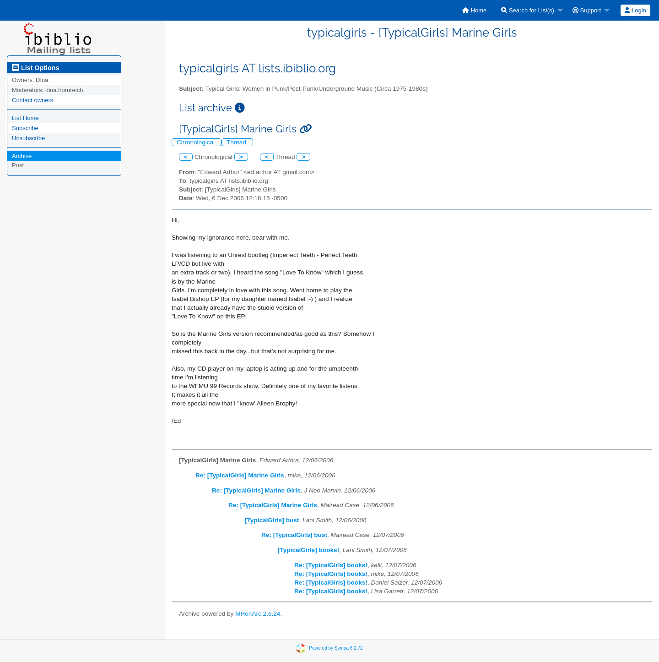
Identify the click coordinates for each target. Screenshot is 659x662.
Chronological (196, 142)
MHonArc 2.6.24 (257, 613)
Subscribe (25, 128)
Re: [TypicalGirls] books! (330, 565)
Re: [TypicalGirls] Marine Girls (239, 475)
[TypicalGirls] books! (308, 550)
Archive (22, 156)
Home (474, 10)
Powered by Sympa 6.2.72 (335, 648)
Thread (237, 142)
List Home (25, 118)
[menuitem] (474, 10)
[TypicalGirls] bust (272, 520)
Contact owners (32, 100)
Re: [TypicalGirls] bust (294, 534)
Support (587, 10)
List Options (35, 67)
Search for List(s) (527, 10)
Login (635, 10)
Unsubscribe (28, 138)
